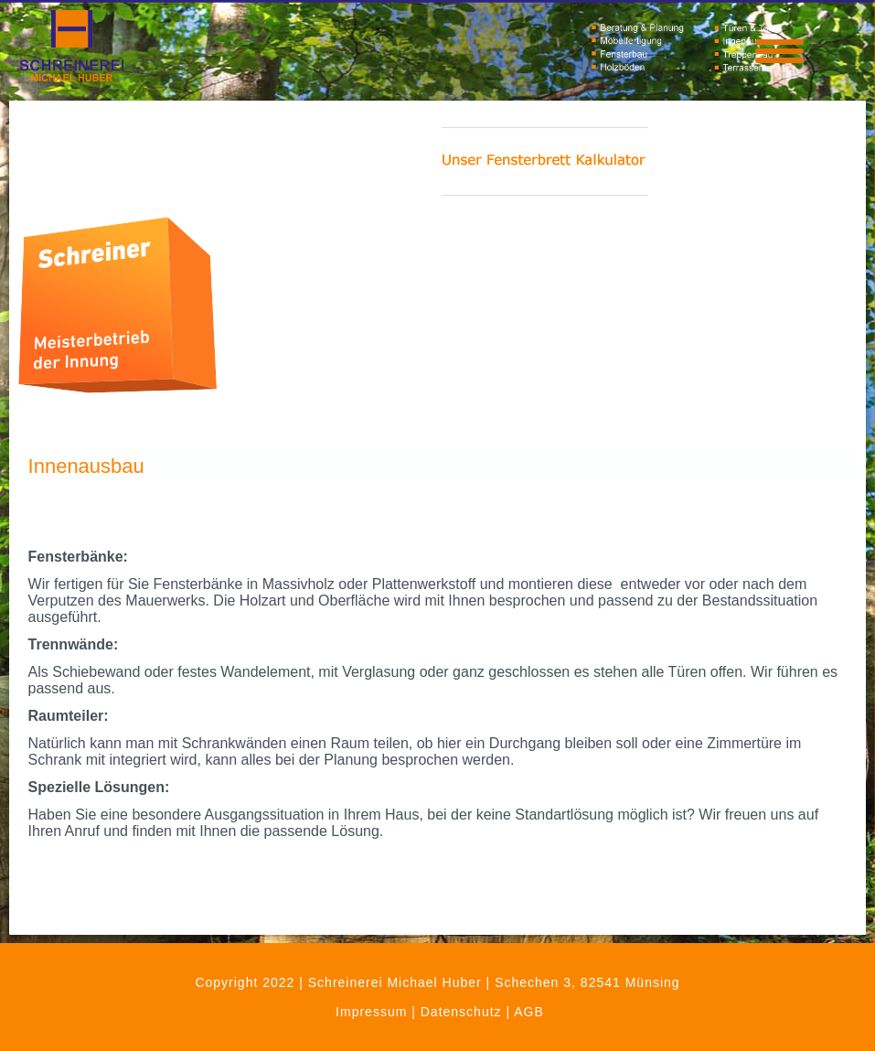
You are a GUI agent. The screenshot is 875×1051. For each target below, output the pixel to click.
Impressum (371, 1011)
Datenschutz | (467, 1011)
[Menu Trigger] (779, 49)
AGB (529, 1011)
